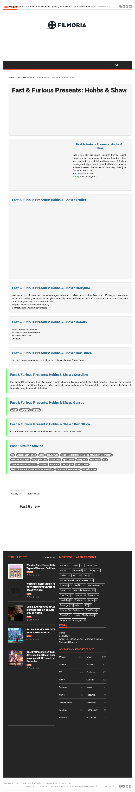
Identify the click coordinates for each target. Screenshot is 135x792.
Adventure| (33, 307)
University (91, 717)
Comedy (36, 410)
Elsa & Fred (55, 460)
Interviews (91, 702)
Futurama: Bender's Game (68, 469)
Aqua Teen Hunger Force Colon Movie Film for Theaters (86, 455)
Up (12, 455)
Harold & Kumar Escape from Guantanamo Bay (32, 469)
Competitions (65, 702)
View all (48, 558)
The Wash (54, 464)
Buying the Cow (39, 460)
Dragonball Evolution (26, 455)
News (29, 594)
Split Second (68, 460)
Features (90, 672)
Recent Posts (17, 557)
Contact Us (64, 636)
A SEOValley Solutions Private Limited (48, 783)
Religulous (82, 460)
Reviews (90, 664)
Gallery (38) (16, 493)
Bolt (105, 460)
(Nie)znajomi (67, 464)
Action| (23, 307)
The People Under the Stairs (24, 464)
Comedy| (42, 307)
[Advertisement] (67, 44)
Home (11, 77)
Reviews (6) (34, 493)
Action (14, 410)
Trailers (62, 664)
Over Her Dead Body (20, 460)
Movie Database (26, 77)
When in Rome (89, 469)
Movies (62, 657)
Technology (92, 710)
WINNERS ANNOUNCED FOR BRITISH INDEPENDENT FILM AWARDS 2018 (42, 587)
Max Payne (95, 460)
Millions (43, 464)
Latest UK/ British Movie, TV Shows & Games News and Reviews (66, 786)
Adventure (25, 410)
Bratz (41, 455)
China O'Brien (82, 464)
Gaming (30, 572)
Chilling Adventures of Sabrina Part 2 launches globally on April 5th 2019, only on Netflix (49, 6)
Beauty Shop (52, 455)
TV (60, 672)
